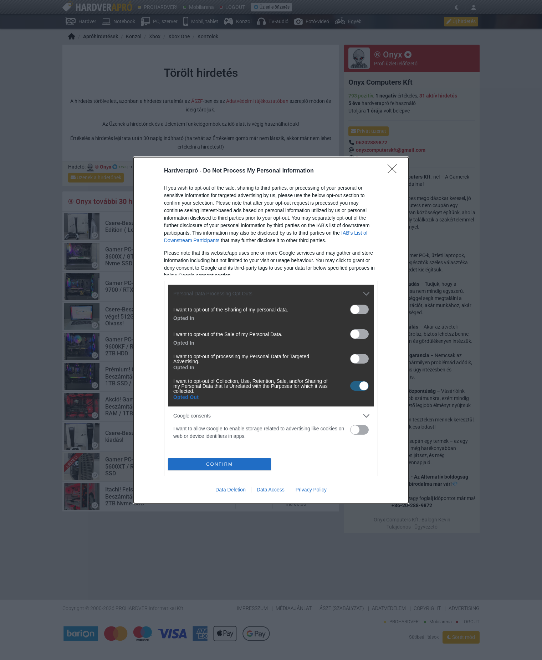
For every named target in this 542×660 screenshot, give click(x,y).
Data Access (271, 489)
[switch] (359, 309)
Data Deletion (230, 489)
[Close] (394, 171)
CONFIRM (219, 464)
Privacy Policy (311, 489)
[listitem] (271, 294)
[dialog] (271, 330)
